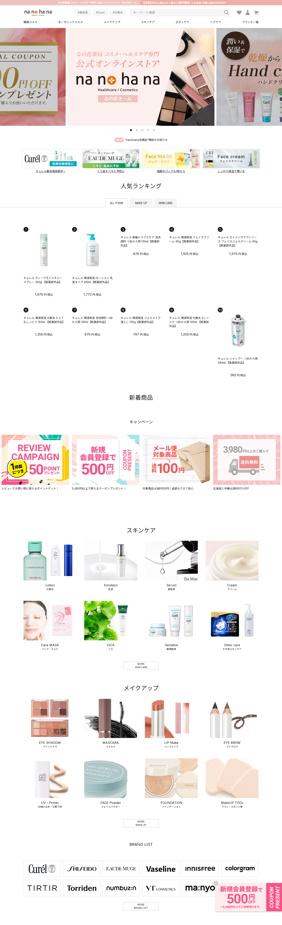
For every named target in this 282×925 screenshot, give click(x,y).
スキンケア (148, 22)
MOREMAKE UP (141, 823)
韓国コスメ (30, 22)
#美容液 (83, 12)
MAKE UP (141, 203)
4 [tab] (148, 130)
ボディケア (182, 22)
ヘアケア (215, 22)
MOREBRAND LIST (141, 906)
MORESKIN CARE (141, 665)
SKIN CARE (166, 203)
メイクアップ (112, 22)
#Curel (100, 12)
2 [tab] (137, 130)
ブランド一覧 (250, 22)
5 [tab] (154, 130)
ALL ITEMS (116, 203)
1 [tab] (131, 130)
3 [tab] (142, 130)
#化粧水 (118, 12)
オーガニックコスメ (70, 22)
